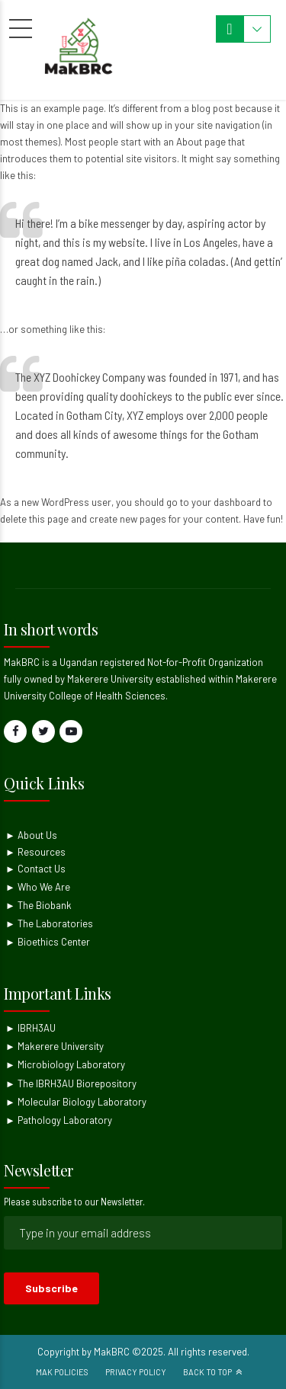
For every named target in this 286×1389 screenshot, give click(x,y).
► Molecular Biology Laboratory (75, 1102)
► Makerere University (54, 1046)
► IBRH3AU (30, 1028)
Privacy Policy (135, 1372)
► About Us (31, 835)
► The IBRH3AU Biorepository (71, 1083)
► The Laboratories (49, 923)
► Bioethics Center (47, 942)
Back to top (207, 1372)
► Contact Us (35, 869)
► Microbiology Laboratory (65, 1064)
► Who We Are (37, 887)
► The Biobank (38, 905)
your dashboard (226, 502)
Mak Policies (62, 1372)
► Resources (35, 852)
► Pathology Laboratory (58, 1120)
